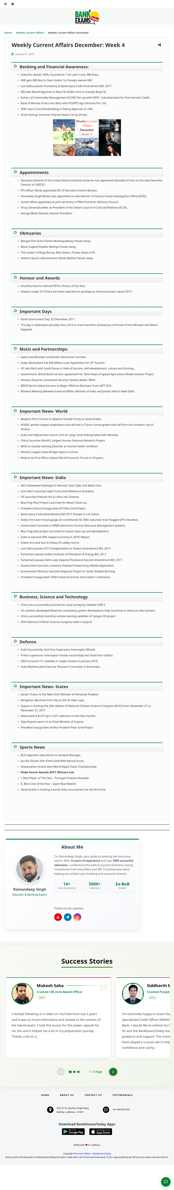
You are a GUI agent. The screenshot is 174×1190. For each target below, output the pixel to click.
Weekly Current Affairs (30, 32)
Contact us (93, 1120)
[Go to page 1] (70, 1097)
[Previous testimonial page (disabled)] (60, 1097)
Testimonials (122, 1120)
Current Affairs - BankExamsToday (93, 1178)
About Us (67, 1120)
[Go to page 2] (74, 1097)
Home (8, 32)
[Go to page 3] (78, 1097)
